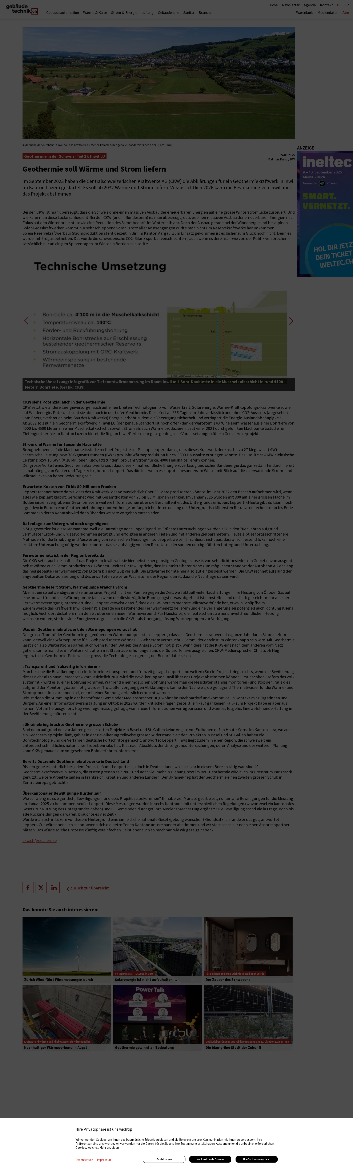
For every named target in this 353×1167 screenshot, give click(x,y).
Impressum (104, 1160)
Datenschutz (84, 1160)
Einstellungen (164, 1159)
